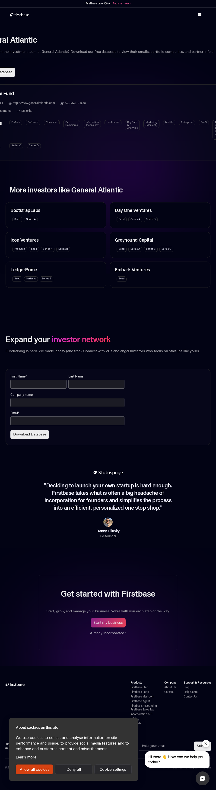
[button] (200, 15)
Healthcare (113, 122)
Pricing (134, 719)
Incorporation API (141, 714)
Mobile (169, 122)
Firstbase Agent (140, 701)
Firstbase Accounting (143, 706)
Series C (16, 145)
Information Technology (92, 124)
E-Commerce (71, 124)
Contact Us (191, 696)
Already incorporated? (108, 633)
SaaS (204, 122)
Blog (187, 687)
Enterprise (187, 122)
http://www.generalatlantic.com (34, 103)
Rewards (135, 723)
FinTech (15, 122)
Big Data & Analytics (132, 125)
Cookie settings (113, 769)
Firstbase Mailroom (142, 696)
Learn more (26, 757)
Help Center (191, 692)
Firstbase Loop (139, 692)
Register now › (121, 3)
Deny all (74, 769)
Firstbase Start (139, 687)
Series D (34, 145)
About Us (170, 687)
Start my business (108, 623)
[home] (19, 14)
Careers (169, 692)
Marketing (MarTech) (151, 124)
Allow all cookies (34, 769)
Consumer (51, 122)
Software (33, 122)
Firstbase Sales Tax (142, 709)
